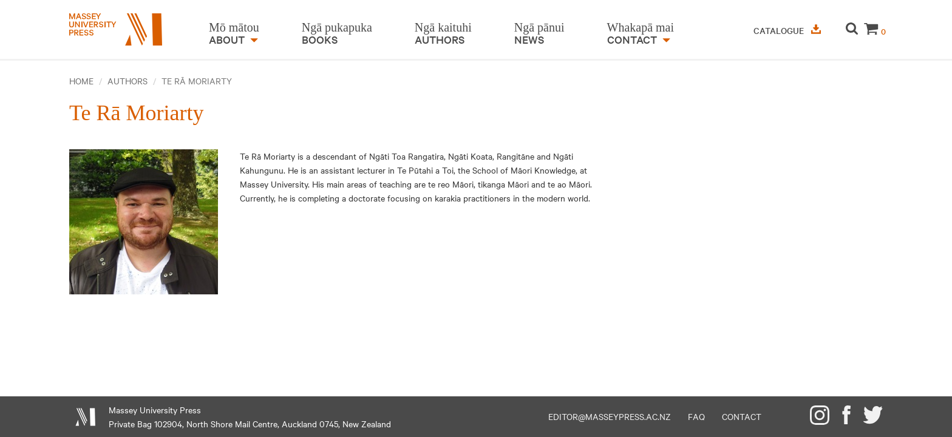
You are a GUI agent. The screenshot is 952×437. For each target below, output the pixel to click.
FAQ (696, 416)
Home (81, 81)
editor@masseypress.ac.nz (609, 416)
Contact (741, 416)
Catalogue (787, 30)
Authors (127, 81)
